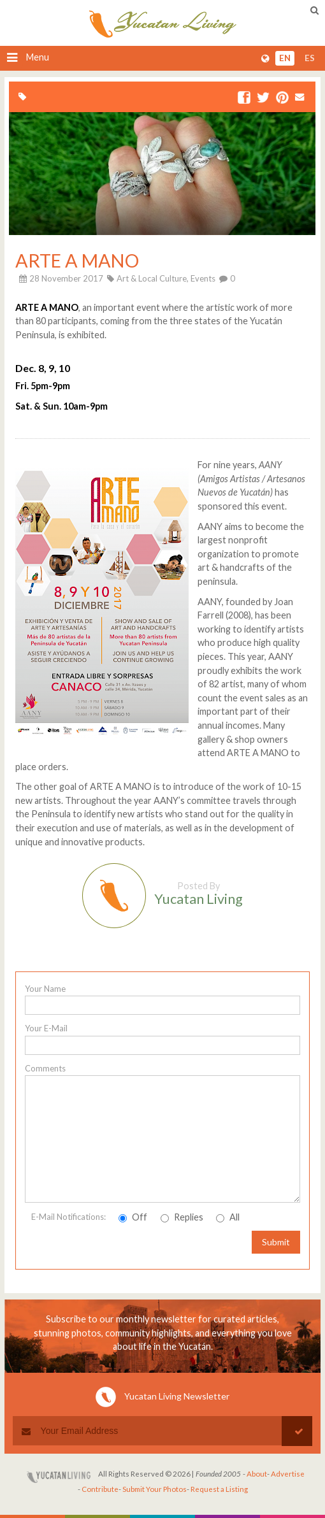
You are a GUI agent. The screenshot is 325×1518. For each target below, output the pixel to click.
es (310, 58)
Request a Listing (219, 1489)
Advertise (288, 1474)
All (228, 1217)
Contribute (100, 1489)
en (285, 58)
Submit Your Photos (154, 1489)
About (257, 1474)
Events (203, 278)
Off (133, 1217)
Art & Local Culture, (153, 278)
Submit (276, 1241)
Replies (182, 1217)
